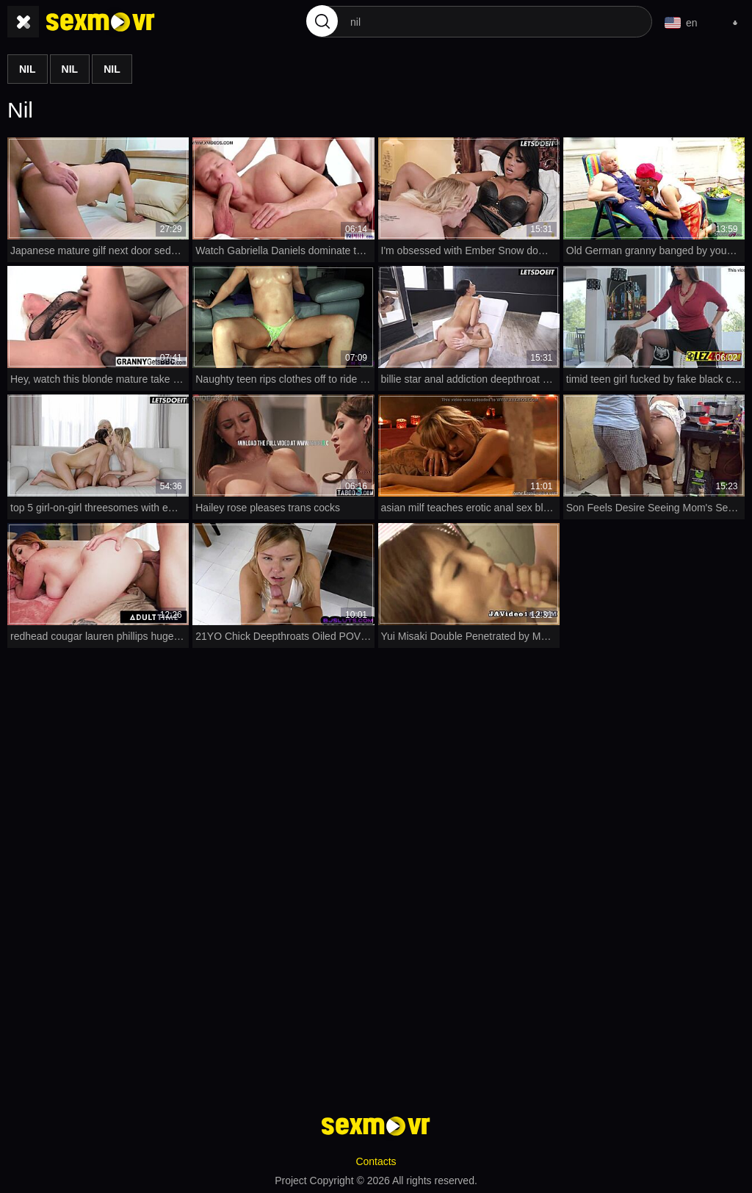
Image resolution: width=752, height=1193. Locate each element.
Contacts (375, 1161)
